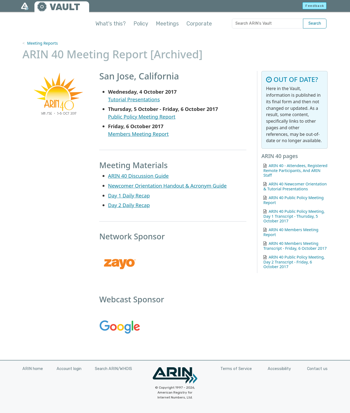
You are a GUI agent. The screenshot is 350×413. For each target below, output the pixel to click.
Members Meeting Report (138, 133)
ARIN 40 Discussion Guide (138, 175)
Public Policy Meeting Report (141, 116)
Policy (140, 23)
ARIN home (32, 368)
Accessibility (279, 368)
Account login (69, 368)
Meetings (167, 23)
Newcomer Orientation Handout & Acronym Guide (167, 185)
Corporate (199, 23)
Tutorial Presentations (134, 99)
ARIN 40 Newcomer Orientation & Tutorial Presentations (295, 186)
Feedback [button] (314, 6)
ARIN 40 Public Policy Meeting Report (293, 200)
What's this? (110, 23)
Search (314, 23)
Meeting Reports (42, 43)
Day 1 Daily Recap (129, 195)
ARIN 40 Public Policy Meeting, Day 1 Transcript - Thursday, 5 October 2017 (294, 216)
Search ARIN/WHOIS (113, 368)
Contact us (317, 368)
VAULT (64, 7)
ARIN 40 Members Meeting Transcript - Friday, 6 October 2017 (295, 246)
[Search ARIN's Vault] (267, 23)
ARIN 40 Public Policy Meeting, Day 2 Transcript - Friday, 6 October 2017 (294, 261)
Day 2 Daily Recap (129, 205)
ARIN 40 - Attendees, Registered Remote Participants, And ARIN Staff (295, 170)
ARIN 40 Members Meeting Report (290, 232)
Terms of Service (236, 368)
